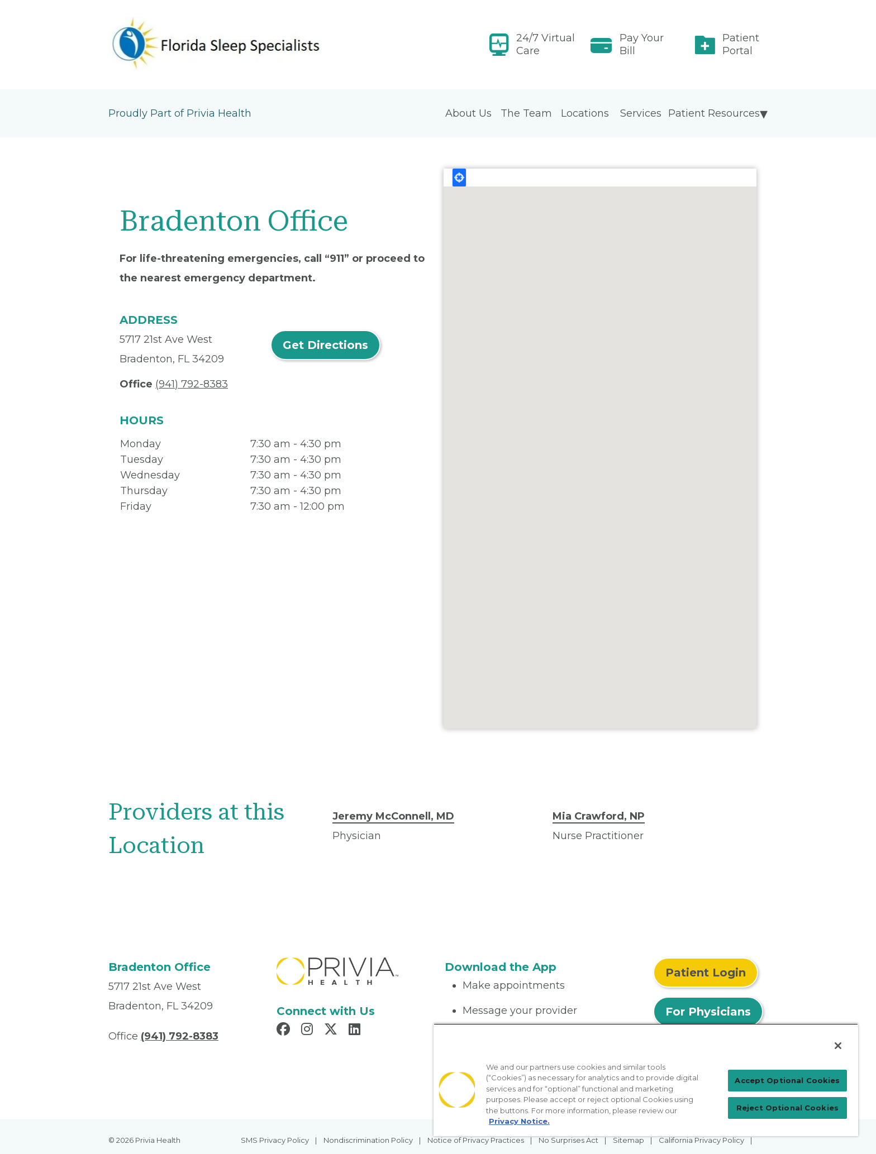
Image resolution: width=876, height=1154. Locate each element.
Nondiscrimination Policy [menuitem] (368, 1140)
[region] (646, 1079)
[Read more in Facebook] (285, 1030)
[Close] (838, 1045)
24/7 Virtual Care (545, 44)
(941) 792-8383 (191, 384)
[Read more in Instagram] (308, 1030)
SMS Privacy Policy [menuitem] (275, 1140)
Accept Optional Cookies (787, 1080)
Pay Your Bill (642, 44)
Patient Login (705, 972)
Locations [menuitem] (585, 113)
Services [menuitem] (640, 113)
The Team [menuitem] (526, 113)
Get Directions (325, 345)
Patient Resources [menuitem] (714, 113)
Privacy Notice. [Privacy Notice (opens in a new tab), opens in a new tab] (519, 1121)
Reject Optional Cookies (787, 1107)
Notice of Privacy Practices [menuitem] (475, 1140)
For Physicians (708, 1011)
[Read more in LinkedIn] (356, 1030)
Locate (459, 177)
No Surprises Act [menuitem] (568, 1140)
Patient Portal (740, 44)
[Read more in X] (332, 1030)
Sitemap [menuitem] (628, 1140)
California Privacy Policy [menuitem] (701, 1140)
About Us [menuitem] (468, 113)
